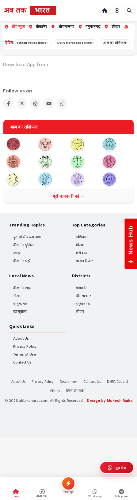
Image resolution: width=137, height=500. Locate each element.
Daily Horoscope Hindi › (77, 43)
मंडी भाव (81, 253)
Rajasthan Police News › (32, 43)
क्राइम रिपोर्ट (84, 261)
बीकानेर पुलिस (23, 245)
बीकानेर (38, 27)
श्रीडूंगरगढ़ (20, 304)
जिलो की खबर (75, 391)
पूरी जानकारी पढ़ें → (69, 196)
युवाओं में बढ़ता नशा (27, 237)
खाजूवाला (20, 312)
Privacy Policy (24, 346)
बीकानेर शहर (22, 288)
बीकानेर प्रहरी (22, 261)
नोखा (16, 296)
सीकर (112, 27)
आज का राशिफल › (117, 43)
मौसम (80, 245)
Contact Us (22, 362)
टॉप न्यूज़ (15, 27)
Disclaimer (68, 382)
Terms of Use (24, 354)
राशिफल (82, 237)
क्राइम (17, 253)
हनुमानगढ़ (90, 27)
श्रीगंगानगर (62, 27)
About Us (21, 338)
